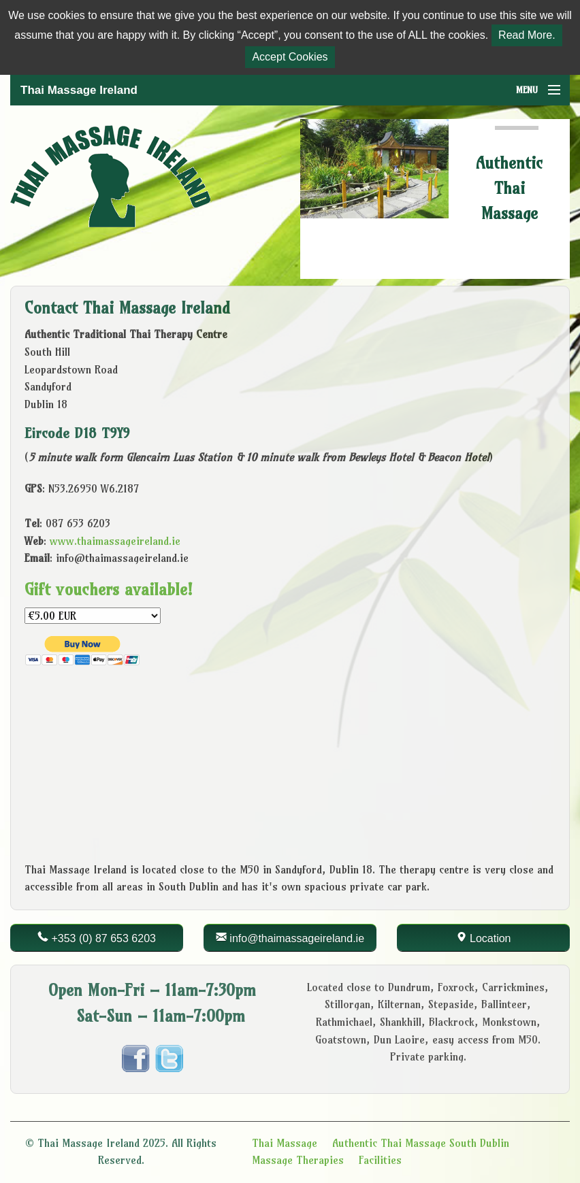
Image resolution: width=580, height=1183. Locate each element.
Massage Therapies (298, 1160)
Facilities (380, 1160)
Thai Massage (284, 1143)
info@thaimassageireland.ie (296, 938)
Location (490, 938)
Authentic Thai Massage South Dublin (420, 1143)
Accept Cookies (289, 57)
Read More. (526, 35)
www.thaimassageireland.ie (115, 541)
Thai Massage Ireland (79, 90)
